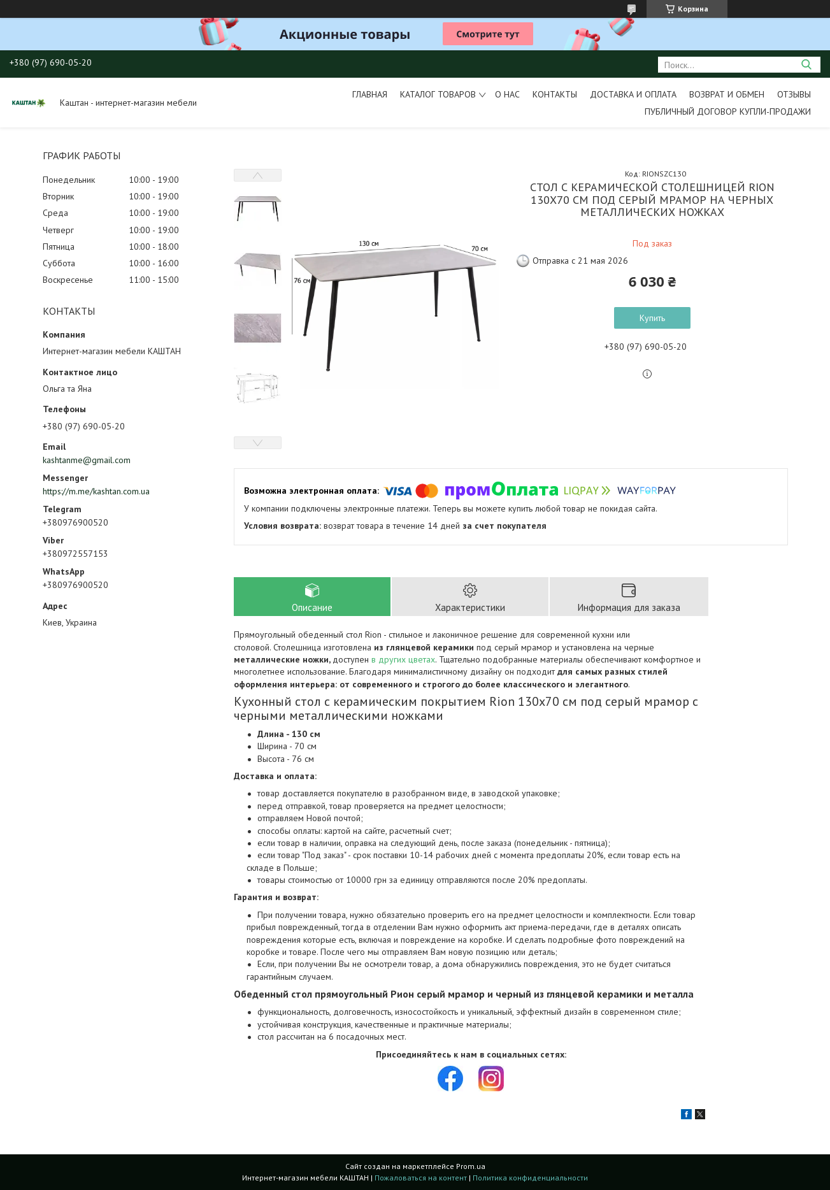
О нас (507, 94)
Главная (369, 94)
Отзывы (794, 94)
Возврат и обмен (726, 94)
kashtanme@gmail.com (87, 460)
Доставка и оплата (633, 94)
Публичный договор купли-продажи (728, 111)
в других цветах (403, 659)
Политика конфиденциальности (530, 1177)
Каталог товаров (438, 94)
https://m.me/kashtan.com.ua (96, 491)
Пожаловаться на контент (421, 1177)
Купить (652, 318)
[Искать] (806, 65)
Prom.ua (470, 1166)
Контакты (555, 94)
